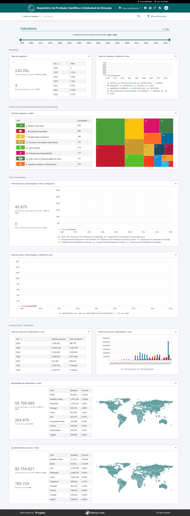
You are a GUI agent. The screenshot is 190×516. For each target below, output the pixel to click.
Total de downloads (77, 339)
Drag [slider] (21, 40)
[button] (130, 7)
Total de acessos (58, 339)
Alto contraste (161, 2)
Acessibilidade (145, 2)
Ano (57, 64)
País (52, 390)
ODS (18, 121)
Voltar (165, 29)
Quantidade (84, 121)
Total (72, 64)
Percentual (87, 390)
